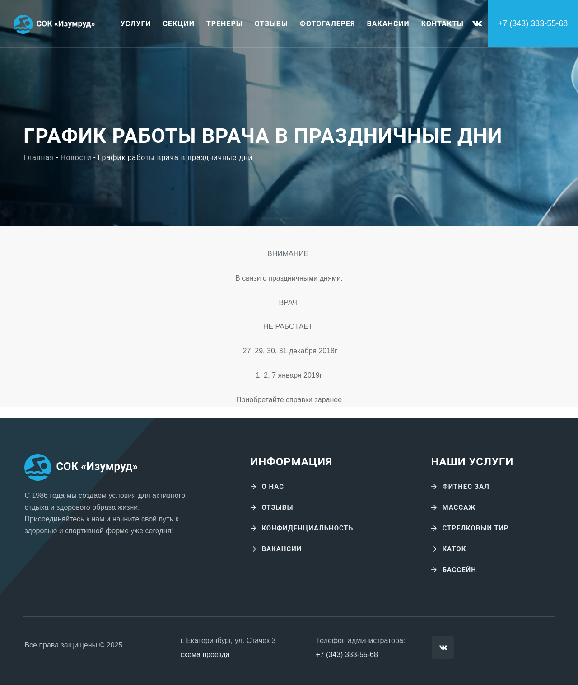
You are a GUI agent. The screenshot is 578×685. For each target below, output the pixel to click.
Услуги (136, 23)
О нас (272, 487)
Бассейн (459, 570)
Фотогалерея (327, 23)
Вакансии (388, 23)
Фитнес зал (465, 487)
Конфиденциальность (307, 528)
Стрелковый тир (475, 528)
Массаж (458, 507)
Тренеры (224, 23)
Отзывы (271, 23)
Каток (454, 549)
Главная (38, 157)
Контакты (442, 23)
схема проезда (204, 654)
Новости (76, 157)
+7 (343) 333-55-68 (347, 654)
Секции (179, 23)
